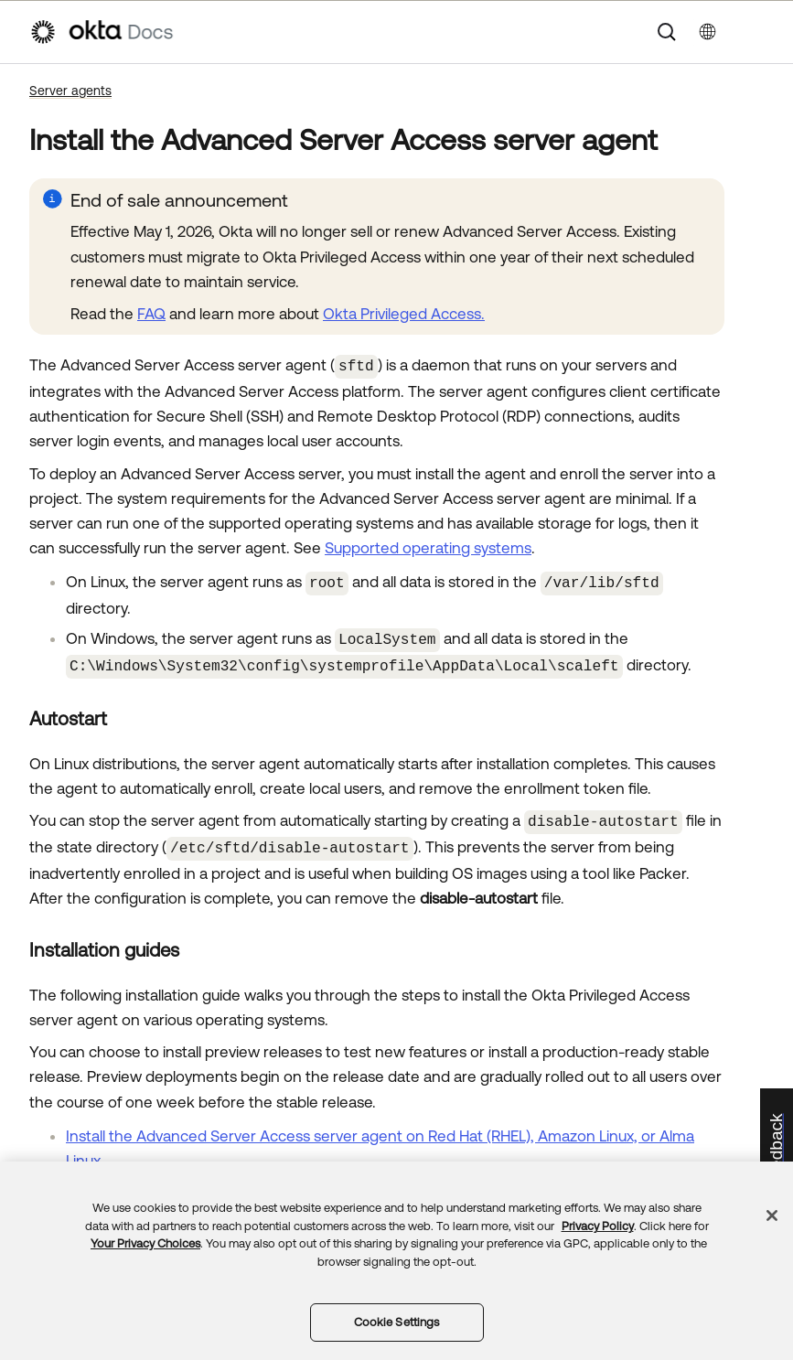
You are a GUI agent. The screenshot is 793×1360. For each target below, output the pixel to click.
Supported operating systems (428, 547)
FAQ (151, 314)
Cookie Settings (397, 1322)
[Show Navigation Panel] (754, 32)
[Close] (772, 1215)
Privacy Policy (598, 1226)
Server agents (70, 90)
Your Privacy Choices (145, 1243)
